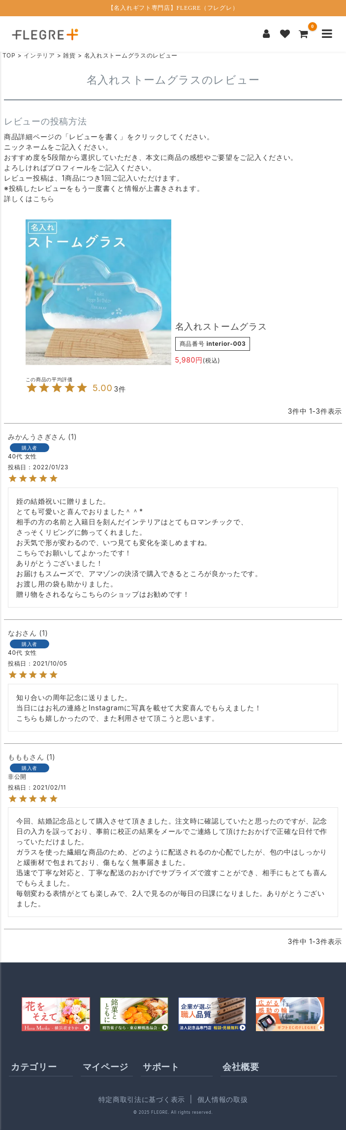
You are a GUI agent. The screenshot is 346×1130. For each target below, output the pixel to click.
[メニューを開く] (327, 34)
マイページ (106, 1067)
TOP (8, 55)
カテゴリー (34, 1067)
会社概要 (240, 1067)
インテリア (39, 55)
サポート (161, 1067)
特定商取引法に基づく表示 (141, 1099)
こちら (44, 198)
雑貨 (69, 55)
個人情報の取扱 (222, 1099)
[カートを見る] (303, 34)
